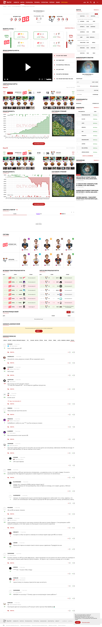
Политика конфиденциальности (12, 625)
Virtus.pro (59, 16)
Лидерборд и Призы (69, 28)
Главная (4, 6)
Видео (58, 2)
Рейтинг (52, 2)
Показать (96, 9)
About (57, 621)
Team (72, 312)
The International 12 (38, 11)
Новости (16, 2)
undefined (64, 621)
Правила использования (25, 625)
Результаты (29, 2)
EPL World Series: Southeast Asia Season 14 (85, 19)
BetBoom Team (17, 16)
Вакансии (43, 621)
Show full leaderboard (87, 155)
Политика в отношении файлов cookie (39, 625)
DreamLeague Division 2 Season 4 (83, 35)
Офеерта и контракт (53, 625)
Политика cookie (86, 622)
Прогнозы (64, 2)
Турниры (37, 2)
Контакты (51, 621)
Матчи (22, 2)
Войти (38, 331)
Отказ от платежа (61, 625)
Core (69, 312)
